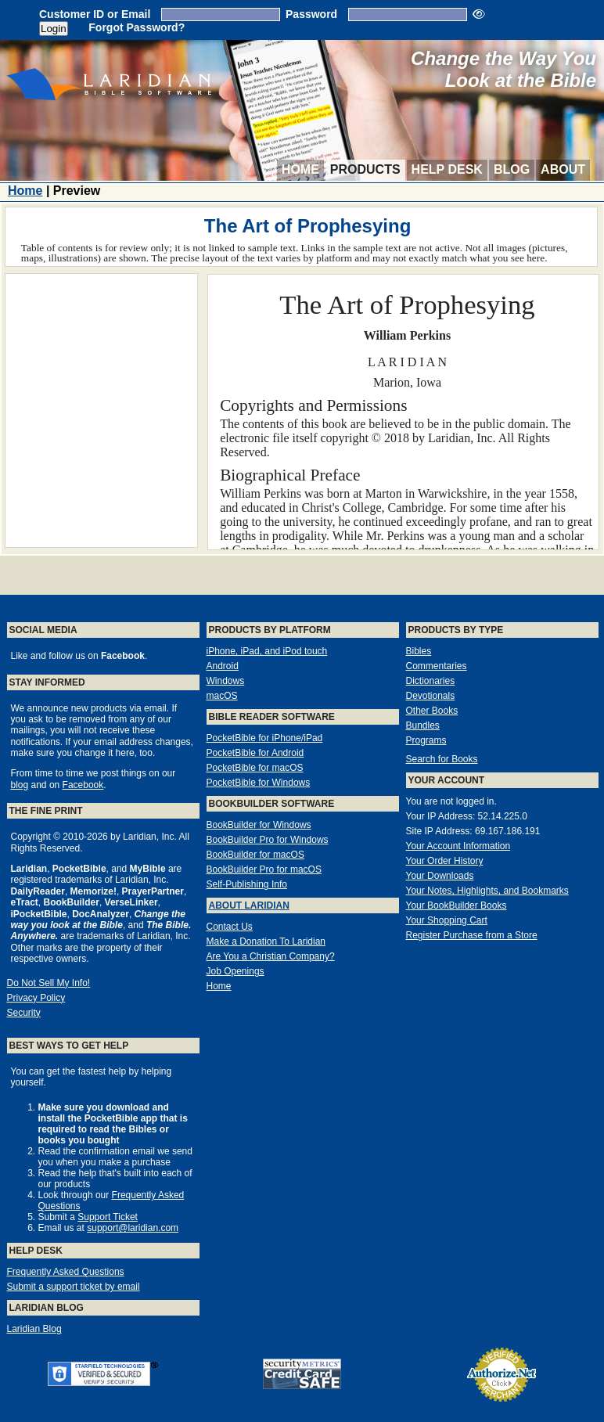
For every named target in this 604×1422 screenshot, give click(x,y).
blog (20, 784)
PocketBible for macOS (255, 767)
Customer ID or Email (94, 14)
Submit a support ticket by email (73, 1286)
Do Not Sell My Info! (49, 982)
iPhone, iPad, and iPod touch (267, 651)
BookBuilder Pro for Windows (268, 839)
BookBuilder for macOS (255, 854)
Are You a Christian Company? (271, 956)
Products (365, 169)
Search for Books (442, 759)
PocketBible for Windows (259, 782)
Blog (512, 169)
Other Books (432, 710)
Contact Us (230, 926)
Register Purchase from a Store (471, 935)
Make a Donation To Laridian (266, 941)
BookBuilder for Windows (259, 824)
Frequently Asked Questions (65, 1271)
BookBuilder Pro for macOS (264, 869)
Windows (226, 680)
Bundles (423, 725)
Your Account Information (458, 846)
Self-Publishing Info (247, 884)
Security (24, 1012)
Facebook (83, 784)
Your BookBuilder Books (456, 905)
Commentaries (436, 666)
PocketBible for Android (255, 752)
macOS (222, 695)
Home (300, 169)
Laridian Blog (34, 1328)
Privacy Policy (36, 997)
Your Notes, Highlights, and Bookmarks (487, 890)
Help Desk (447, 169)
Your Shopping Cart (446, 920)
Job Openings (235, 971)
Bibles (419, 651)
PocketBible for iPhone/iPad (265, 738)
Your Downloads (440, 875)
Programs (426, 740)
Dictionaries (430, 680)
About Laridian (249, 905)
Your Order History (445, 860)
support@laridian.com (132, 1227)
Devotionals (430, 695)
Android (223, 666)
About (563, 169)
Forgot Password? (136, 27)
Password (311, 14)
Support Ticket (107, 1216)
